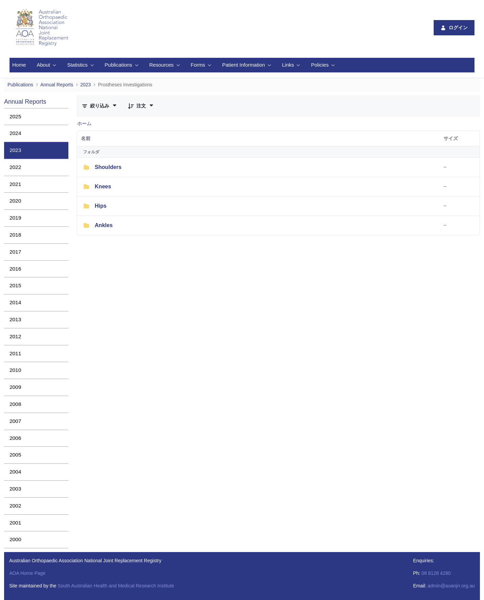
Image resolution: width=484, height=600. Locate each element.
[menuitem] (19, 65)
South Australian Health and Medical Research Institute (115, 585)
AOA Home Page (27, 573)
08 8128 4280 (436, 573)
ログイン (454, 28)
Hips (100, 206)
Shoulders (108, 167)
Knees (103, 186)
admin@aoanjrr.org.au (451, 585)
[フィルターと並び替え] (99, 105)
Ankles (104, 225)
